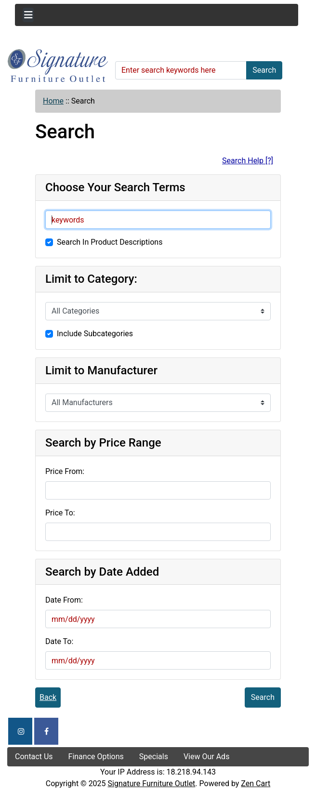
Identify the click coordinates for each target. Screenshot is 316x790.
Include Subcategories (95, 333)
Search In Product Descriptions (109, 242)
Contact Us (34, 756)
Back (48, 697)
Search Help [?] (247, 160)
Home (53, 100)
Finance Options (96, 756)
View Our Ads (207, 756)
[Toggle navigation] (28, 15)
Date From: (64, 600)
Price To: (60, 512)
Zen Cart (255, 783)
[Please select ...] (158, 311)
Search (264, 70)
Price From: (64, 471)
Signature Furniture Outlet (152, 783)
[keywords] (158, 220)
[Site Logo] (58, 65)
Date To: (59, 641)
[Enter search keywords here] (181, 70)
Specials (153, 756)
